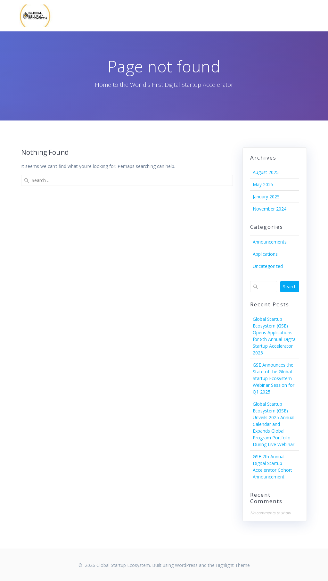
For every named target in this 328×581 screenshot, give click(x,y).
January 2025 (266, 197)
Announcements (270, 242)
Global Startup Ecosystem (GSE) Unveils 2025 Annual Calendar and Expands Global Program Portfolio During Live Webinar (273, 424)
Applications (265, 254)
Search (290, 286)
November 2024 (269, 209)
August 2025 (266, 172)
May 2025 (263, 184)
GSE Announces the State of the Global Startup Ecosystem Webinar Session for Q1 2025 (273, 378)
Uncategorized (268, 266)
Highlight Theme (233, 565)
